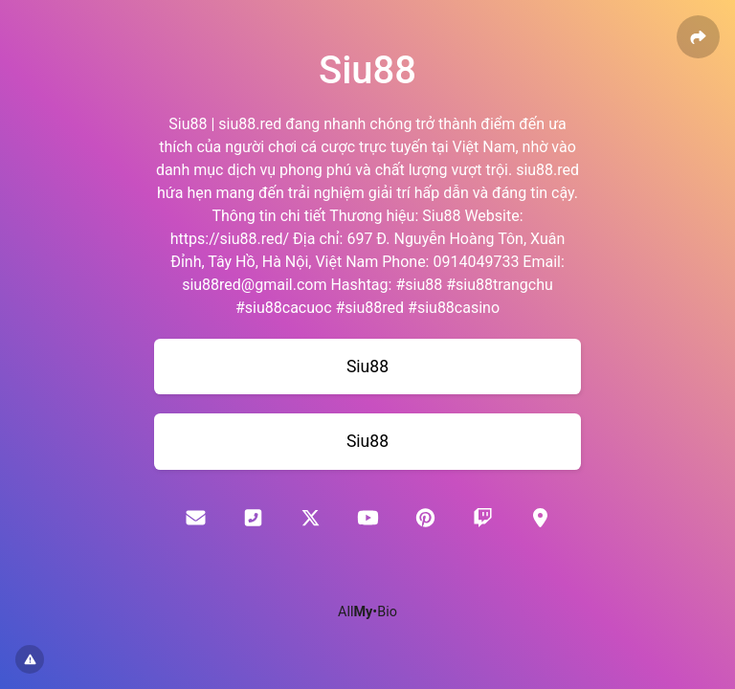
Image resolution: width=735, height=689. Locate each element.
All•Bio (367, 612)
